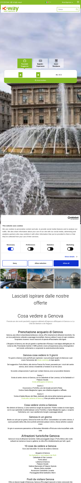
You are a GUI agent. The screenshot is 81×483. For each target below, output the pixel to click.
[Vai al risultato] (40, 80)
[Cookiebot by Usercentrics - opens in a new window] (69, 218)
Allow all (66, 263)
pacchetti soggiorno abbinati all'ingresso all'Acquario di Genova (46, 321)
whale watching (43, 360)
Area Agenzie (69, 2)
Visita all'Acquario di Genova (42, 382)
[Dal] (20, 74)
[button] (50, 2)
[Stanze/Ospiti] (59, 74)
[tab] (24, 63)
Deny (15, 263)
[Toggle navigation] (78, 2)
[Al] (38, 74)
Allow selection (40, 263)
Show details (70, 257)
